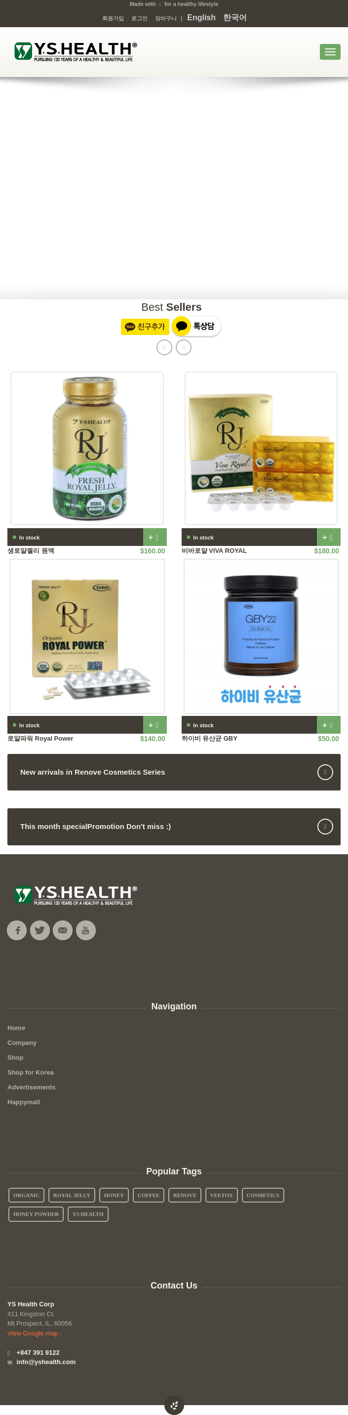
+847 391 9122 (33, 1352)
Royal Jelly (71, 1195)
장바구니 (166, 18)
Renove (184, 1195)
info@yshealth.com (41, 1362)
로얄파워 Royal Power (40, 738)
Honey (114, 1195)
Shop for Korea (30, 1072)
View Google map (35, 1333)
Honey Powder (36, 1214)
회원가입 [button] (113, 18)
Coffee (149, 1195)
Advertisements (31, 1087)
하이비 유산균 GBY (209, 738)
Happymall (23, 1102)
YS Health (88, 1214)
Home (16, 1028)
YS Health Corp (30, 1304)
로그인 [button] (139, 18)
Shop (15, 1057)
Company (22, 1042)
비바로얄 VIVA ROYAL (214, 550)
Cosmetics (263, 1195)
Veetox (221, 1195)
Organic (26, 1195)
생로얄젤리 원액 (30, 550)
